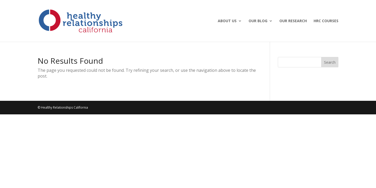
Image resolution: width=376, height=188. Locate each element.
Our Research (293, 21)
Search (330, 62)
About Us (227, 21)
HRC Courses (326, 21)
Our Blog (258, 21)
